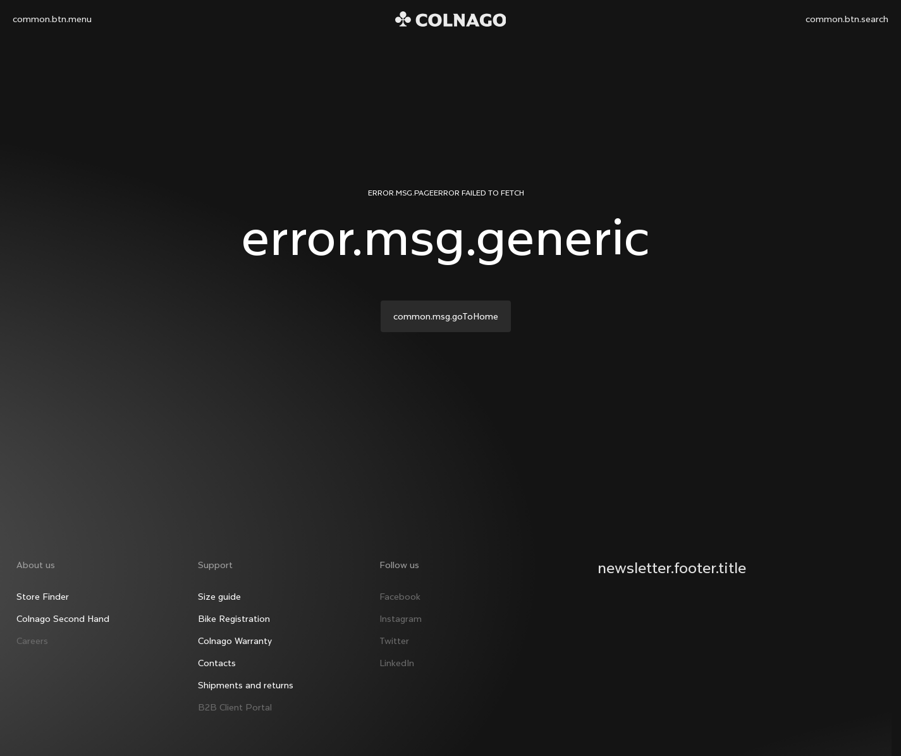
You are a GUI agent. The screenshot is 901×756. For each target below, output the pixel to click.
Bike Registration (233, 610)
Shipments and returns (245, 677)
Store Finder (41, 588)
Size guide (218, 588)
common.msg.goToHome (445, 316)
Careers (30, 632)
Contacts (216, 654)
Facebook (399, 588)
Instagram (400, 610)
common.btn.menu (52, 19)
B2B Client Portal (234, 699)
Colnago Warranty (234, 632)
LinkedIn (396, 654)
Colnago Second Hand (61, 610)
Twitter (394, 632)
